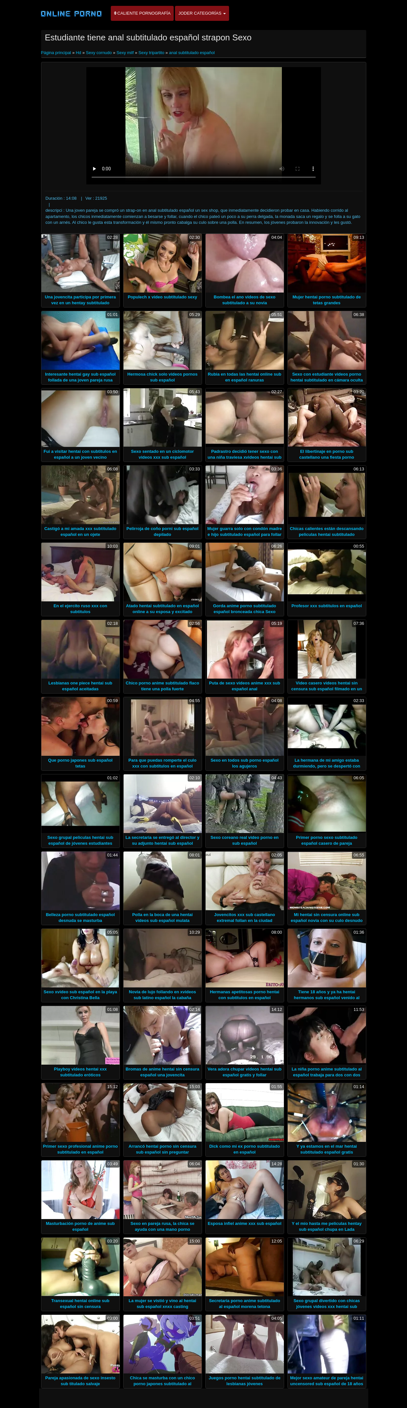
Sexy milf (125, 52)
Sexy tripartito (151, 52)
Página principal (56, 52)
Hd (78, 52)
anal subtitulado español (192, 52)
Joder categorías (202, 13)
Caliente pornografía (142, 13)
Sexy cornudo (99, 52)
